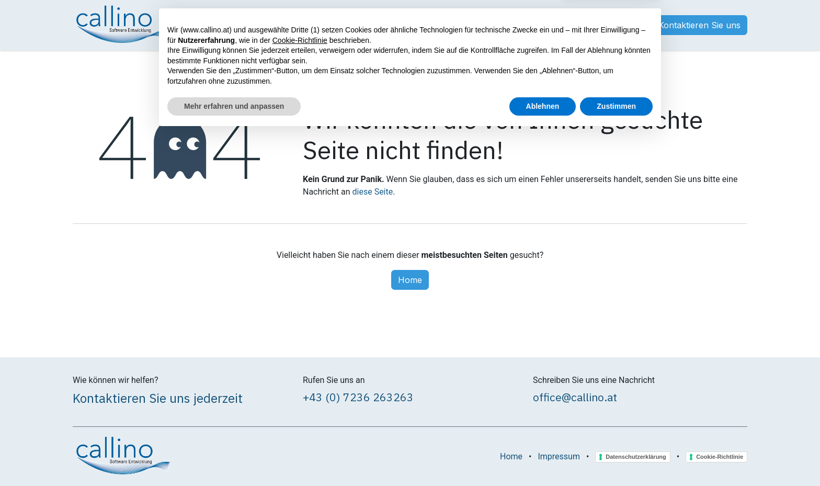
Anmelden (618, 25)
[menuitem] (200, 25)
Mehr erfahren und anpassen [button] (234, 457)
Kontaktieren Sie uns (699, 25)
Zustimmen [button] (616, 457)
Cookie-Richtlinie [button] (299, 391)
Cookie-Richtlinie (719, 457)
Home (410, 280)
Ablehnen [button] (543, 457)
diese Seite (372, 192)
